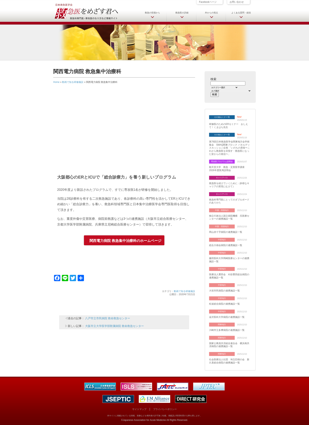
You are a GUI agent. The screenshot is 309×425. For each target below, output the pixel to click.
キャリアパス (222, 178)
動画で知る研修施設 (72, 82)
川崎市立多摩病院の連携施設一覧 (227, 330)
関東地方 (222, 324)
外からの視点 (211, 12)
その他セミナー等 (222, 117)
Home (56, 82)
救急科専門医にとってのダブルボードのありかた (229, 201)
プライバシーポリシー (165, 409)
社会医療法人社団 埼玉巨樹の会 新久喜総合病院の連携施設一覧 (229, 361)
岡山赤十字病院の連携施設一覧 (225, 232)
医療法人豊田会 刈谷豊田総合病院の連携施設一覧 (229, 276)
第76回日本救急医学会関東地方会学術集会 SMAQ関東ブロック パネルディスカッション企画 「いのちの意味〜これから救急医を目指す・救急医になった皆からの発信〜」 (229, 147)
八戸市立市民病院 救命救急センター (107, 318)
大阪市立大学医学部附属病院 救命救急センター (114, 326)
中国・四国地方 (222, 210)
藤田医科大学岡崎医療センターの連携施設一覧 (229, 260)
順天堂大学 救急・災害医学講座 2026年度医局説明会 (228, 169)
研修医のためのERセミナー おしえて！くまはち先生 (228, 126)
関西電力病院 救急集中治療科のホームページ (125, 241)
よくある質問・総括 (241, 12)
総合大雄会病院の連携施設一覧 (225, 245)
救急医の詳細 (181, 12)
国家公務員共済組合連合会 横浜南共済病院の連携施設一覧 (229, 345)
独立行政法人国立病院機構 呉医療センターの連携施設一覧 (229, 217)
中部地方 (222, 240)
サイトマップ (139, 409)
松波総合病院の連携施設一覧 (224, 303)
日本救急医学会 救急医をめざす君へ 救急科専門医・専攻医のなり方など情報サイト (86, 11)
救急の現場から (152, 12)
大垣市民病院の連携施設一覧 (224, 290)
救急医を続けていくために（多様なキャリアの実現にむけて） (229, 185)
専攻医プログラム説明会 (222, 161)
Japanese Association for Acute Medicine (144, 420)
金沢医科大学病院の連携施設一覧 (227, 317)
